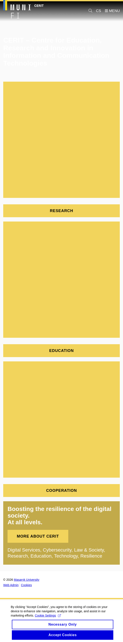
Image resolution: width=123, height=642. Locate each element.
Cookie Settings (48, 618)
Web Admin (11, 585)
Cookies (26, 585)
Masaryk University (26, 579)
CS (98, 11)
